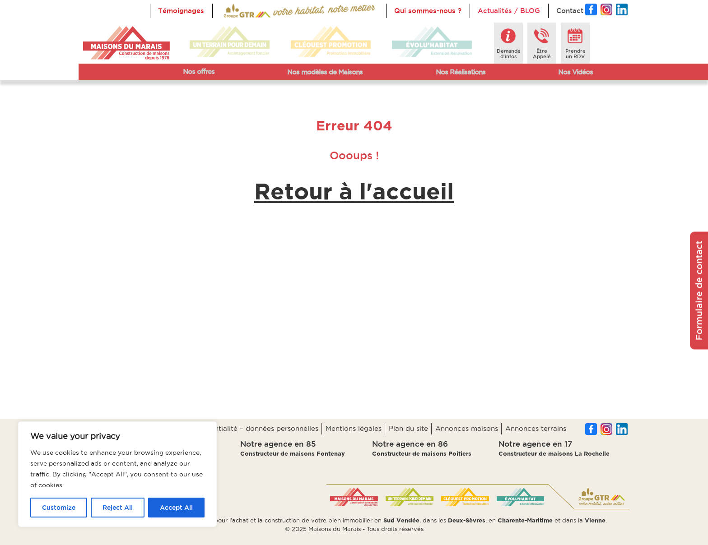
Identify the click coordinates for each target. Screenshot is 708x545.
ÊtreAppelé (542, 53)
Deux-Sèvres (466, 520)
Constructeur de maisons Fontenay (292, 453)
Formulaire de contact (699, 291)
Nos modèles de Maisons (325, 72)
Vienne (595, 520)
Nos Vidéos (575, 72)
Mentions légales (354, 428)
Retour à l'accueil (354, 191)
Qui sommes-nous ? (427, 10)
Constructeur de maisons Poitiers (421, 453)
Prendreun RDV (575, 53)
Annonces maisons (466, 428)
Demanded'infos (509, 53)
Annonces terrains (535, 428)
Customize (58, 507)
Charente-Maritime (525, 520)
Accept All (176, 507)
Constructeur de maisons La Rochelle (554, 453)
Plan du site (408, 428)
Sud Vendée (401, 520)
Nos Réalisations (460, 72)
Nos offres (198, 71)
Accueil (233, 10)
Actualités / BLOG (509, 10)
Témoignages (181, 10)
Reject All (117, 507)
